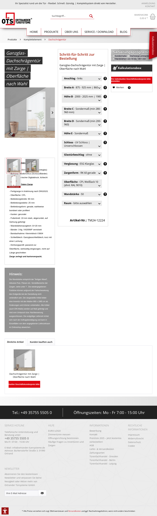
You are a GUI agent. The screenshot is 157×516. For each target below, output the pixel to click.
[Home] (34, 32)
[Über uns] (71, 32)
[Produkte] (51, 32)
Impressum (134, 434)
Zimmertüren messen (59, 434)
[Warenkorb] (144, 16)
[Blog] (123, 32)
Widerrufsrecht (136, 438)
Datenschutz (134, 442)
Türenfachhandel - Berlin (102, 460)
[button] (5, 510)
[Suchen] (91, 16)
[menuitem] (72, 17)
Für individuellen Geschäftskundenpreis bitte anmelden (131, 80)
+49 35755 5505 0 (36, 412)
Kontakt (150, 6)
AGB (92, 445)
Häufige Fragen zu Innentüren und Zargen (66, 443)
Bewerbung (95, 430)
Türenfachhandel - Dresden (104, 456)
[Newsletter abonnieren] (42, 493)
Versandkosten (74, 511)
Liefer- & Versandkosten (102, 449)
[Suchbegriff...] (72, 16)
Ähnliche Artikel (15, 341)
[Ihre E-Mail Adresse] (21, 493)
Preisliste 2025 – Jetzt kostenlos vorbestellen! (105, 440)
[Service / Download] (99, 32)
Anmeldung (148, 3)
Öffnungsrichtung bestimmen (63, 438)
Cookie (131, 445)
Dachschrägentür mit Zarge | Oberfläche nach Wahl (24, 375)
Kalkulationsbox (153, 45)
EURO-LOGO (54, 430)
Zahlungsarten (97, 452)
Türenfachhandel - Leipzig (103, 463)
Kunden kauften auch (41, 341)
